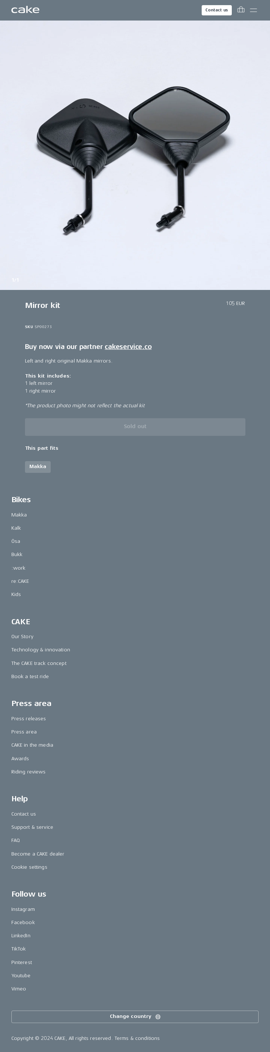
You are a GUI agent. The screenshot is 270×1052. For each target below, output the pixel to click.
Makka (19, 515)
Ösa (15, 541)
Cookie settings (29, 867)
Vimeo (18, 989)
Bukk (17, 554)
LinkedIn (20, 935)
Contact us (216, 10)
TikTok (18, 949)
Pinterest (21, 962)
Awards (20, 758)
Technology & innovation (40, 649)
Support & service (32, 827)
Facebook (23, 922)
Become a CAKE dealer (38, 854)
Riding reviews (28, 772)
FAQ (15, 840)
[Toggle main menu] (253, 10)
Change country (135, 1016)
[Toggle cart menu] (241, 10)
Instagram (23, 909)
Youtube (21, 975)
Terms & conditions (137, 1038)
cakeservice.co (128, 346)
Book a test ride (30, 676)
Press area (24, 732)
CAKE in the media (32, 745)
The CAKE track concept (38, 663)
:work (18, 568)
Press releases (28, 718)
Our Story (22, 636)
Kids (16, 594)
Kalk (16, 528)
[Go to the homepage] (25, 10)
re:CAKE (20, 581)
